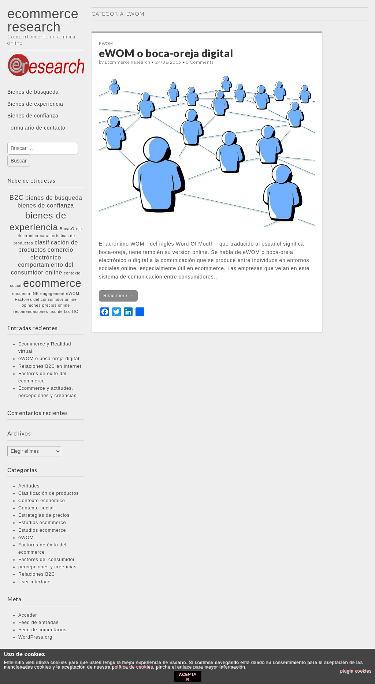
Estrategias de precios (44, 515)
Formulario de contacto (36, 128)
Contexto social (36, 508)
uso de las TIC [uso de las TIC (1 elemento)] (63, 311)
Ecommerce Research (128, 62)
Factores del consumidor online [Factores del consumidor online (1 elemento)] (46, 299)
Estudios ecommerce (42, 522)
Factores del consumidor (46, 559)
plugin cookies (355, 670)
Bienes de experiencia (35, 104)
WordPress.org (35, 637)
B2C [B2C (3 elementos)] (17, 197)
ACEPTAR (187, 676)
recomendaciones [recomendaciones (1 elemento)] (30, 311)
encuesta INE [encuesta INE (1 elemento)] (25, 293)
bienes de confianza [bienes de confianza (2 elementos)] (46, 205)
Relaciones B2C (36, 574)
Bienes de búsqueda (33, 92)
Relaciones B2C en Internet (49, 366)
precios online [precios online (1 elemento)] (56, 305)
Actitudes (29, 486)
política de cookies (132, 666)
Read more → (118, 295)
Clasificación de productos (48, 493)
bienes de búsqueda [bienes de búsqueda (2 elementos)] (53, 198)
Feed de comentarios (42, 629)
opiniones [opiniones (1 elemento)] (31, 305)
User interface (34, 581)
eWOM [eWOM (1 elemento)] (72, 293)
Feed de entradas (38, 622)
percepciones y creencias (47, 566)
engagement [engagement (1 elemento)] (52, 293)
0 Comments (200, 62)
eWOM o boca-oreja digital (48, 358)
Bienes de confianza (32, 116)
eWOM (26, 537)
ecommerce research (42, 20)
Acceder (27, 615)
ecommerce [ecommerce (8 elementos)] (52, 283)
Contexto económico (41, 500)
